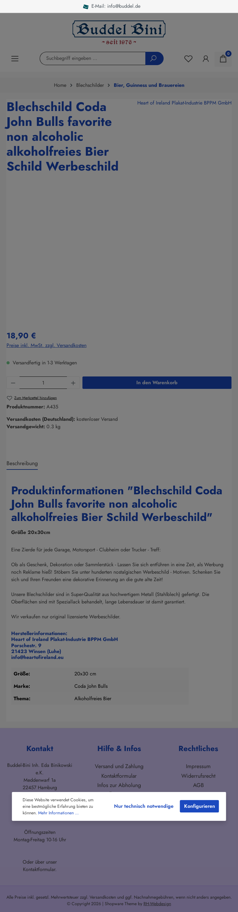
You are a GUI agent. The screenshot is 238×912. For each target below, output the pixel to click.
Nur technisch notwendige (144, 806)
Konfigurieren (199, 806)
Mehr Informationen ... (58, 813)
